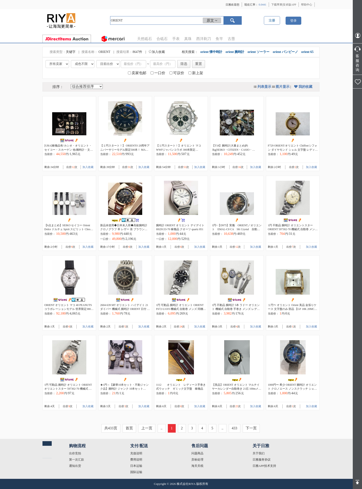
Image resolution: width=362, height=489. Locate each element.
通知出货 (75, 466)
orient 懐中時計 (211, 52)
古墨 (231, 39)
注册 (272, 20)
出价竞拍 (75, 453)
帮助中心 (306, 4)
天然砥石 (144, 39)
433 (234, 428)
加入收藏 (156, 52)
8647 (136, 52)
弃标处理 (197, 459)
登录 (293, 20)
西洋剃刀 (203, 39)
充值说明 (136, 453)
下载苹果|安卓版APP (283, 4)
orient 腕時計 (235, 52)
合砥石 (162, 39)
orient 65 (307, 52)
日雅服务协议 (262, 459)
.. (162, 428)
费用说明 (136, 459)
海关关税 (197, 466)
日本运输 (136, 466)
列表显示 (264, 87)
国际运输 (136, 472)
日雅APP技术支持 (264, 466)
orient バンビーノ (285, 52)
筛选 (183, 64)
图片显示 (283, 87)
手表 (176, 39)
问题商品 (197, 453)
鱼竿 (219, 39)
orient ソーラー (258, 52)
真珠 (188, 39)
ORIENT (105, 52)
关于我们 (259, 453)
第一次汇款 (76, 459)
